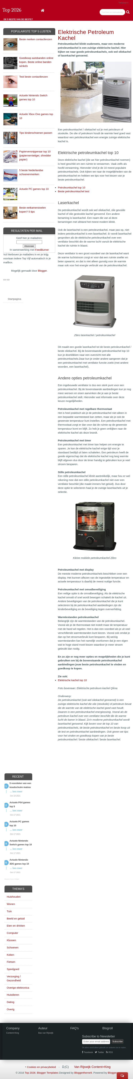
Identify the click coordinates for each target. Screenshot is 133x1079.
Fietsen (11, 961)
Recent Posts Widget (12, 879)
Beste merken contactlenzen (35, 39)
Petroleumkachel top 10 (71, 187)
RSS (109, 1052)
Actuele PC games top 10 (34, 188)
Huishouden (14, 896)
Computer (12, 932)
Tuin (9, 911)
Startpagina (123, 3)
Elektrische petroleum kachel (86, 35)
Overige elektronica (18, 987)
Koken (10, 954)
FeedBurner (42, 249)
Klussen (11, 940)
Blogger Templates (47, 1072)
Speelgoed (13, 969)
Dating (10, 1002)
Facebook (87, 1052)
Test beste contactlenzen (33, 76)
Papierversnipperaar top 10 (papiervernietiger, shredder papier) (35, 155)
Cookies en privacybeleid (41, 1066)
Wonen (11, 903)
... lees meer (16, 791)
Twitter (99, 1052)
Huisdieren (13, 994)
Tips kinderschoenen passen (35, 132)
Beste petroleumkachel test (73, 191)
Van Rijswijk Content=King (92, 1067)
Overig (10, 1009)
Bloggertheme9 (83, 1072)
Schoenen (13, 947)
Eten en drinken (16, 925)
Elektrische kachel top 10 (72, 680)
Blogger (42, 270)
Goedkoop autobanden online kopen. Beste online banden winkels (36, 61)
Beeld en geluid (16, 918)
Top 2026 (11, 10)
